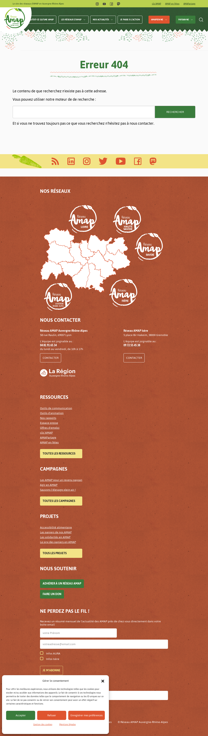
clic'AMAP (156, 4)
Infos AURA (50, 653)
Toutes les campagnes (59, 501)
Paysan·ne (183, 19)
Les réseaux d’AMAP (71, 19)
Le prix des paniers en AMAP (58, 542)
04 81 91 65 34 (48, 345)
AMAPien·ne (157, 19)
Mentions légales (67, 724)
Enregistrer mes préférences (86, 715)
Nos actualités (101, 19)
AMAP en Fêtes (172, 4)
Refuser (51, 715)
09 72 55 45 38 (132, 345)
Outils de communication (56, 408)
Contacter (50, 358)
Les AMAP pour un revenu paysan (61, 480)
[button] (103, 681)
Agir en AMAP (48, 485)
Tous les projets (55, 553)
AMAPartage (189, 4)
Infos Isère (49, 659)
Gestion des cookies (42, 724)
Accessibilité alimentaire (56, 527)
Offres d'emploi (50, 428)
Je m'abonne (51, 670)
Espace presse (49, 423)
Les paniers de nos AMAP (56, 532)
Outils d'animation (52, 413)
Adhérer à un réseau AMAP (62, 583)
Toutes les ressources (59, 453)
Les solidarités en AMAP (55, 537)
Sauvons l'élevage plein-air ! (58, 490)
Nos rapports (48, 418)
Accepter (21, 715)
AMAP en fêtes (49, 442)
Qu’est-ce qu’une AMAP (41, 19)
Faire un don (52, 594)
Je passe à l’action (130, 19)
